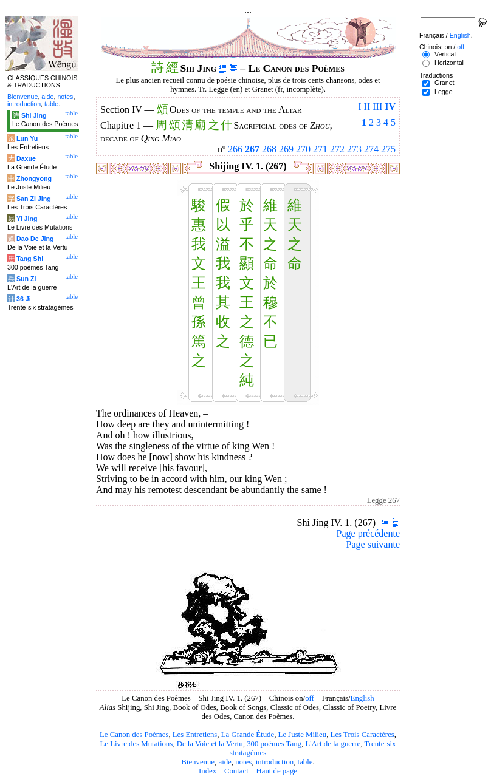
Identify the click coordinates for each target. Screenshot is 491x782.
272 (337, 149)
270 (303, 149)
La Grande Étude (247, 734)
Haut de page (277, 771)
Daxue (26, 158)
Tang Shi (29, 258)
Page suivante (373, 544)
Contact (236, 771)
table (305, 762)
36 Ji (23, 298)
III (377, 106)
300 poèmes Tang (274, 743)
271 (320, 149)
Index (207, 771)
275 (388, 149)
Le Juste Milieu (302, 734)
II (367, 106)
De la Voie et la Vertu (210, 743)
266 (235, 149)
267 (252, 149)
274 (371, 149)
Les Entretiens (195, 734)
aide (224, 762)
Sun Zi (26, 278)
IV (390, 106)
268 (269, 149)
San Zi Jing (33, 198)
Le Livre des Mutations (136, 743)
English (362, 698)
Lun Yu (27, 138)
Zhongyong (34, 178)
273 (354, 149)
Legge (443, 91)
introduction (275, 762)
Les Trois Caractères (362, 734)
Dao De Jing (35, 238)
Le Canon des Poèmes (134, 734)
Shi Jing (33, 115)
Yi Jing (27, 218)
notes (243, 762)
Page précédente (368, 533)
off (309, 698)
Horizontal (449, 62)
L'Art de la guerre (332, 743)
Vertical (445, 54)
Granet (444, 82)
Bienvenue (198, 762)
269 (286, 149)
